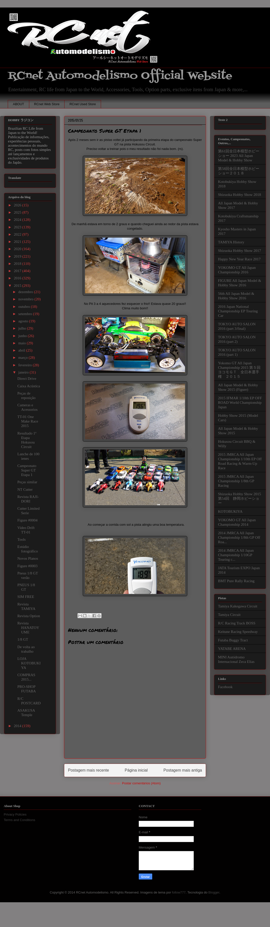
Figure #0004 (28, 520)
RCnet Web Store (47, 104)
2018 (18, 264)
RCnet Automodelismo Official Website (120, 76)
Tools (22, 539)
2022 (18, 234)
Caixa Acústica (29, 386)
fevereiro (25, 365)
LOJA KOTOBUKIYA (29, 663)
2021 (18, 242)
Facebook (225, 687)
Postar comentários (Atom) (141, 783)
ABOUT (18, 104)
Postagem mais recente (88, 770)
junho (23, 336)
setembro (25, 314)
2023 (18, 227)
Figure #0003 (28, 566)
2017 (18, 271)
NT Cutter (25, 489)
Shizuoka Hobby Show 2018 (239, 195)
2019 (18, 256)
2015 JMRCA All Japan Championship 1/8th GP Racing (236, 480)
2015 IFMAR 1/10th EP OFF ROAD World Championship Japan (240, 402)
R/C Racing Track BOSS (237, 623)
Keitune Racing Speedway (238, 632)
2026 (18, 205)
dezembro (26, 292)
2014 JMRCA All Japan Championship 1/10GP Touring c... (236, 554)
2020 (18, 249)
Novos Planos (28, 558)
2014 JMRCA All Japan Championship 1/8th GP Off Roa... (239, 537)
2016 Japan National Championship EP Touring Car (238, 311)
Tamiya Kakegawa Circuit (237, 606)
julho (22, 328)
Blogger (213, 892)
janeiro (24, 372)
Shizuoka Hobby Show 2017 (239, 251)
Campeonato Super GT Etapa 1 (27, 470)
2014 (18, 726)
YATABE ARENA (232, 649)
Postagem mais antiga (183, 770)
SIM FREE (26, 597)
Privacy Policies (15, 814)
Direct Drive (27, 379)
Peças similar (28, 482)
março (23, 358)
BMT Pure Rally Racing (236, 581)
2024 (18, 220)
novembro (26, 299)
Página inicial (136, 770)
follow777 (179, 892)
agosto (23, 321)
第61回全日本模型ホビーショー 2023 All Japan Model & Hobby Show (238, 155)
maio (22, 343)
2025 (18, 212)
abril (22, 350)
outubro (24, 307)
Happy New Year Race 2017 (239, 259)
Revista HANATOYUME (28, 627)
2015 (18, 286)
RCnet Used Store (83, 104)
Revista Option (29, 616)
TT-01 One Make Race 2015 (28, 421)
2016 (18, 278)
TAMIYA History (231, 242)
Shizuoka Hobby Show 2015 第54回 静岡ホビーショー (239, 498)
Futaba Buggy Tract (233, 640)
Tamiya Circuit (229, 615)
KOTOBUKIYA (230, 511)
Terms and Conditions (19, 820)
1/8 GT (23, 639)
